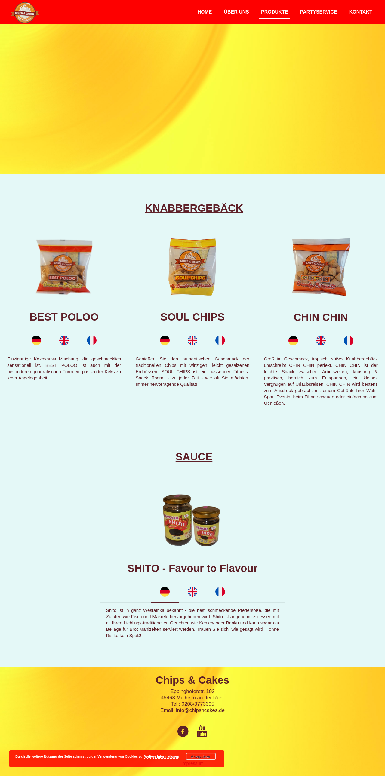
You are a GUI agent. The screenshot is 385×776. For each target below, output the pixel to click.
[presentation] (36, 341)
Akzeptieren (201, 756)
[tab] (36, 341)
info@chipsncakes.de (200, 710)
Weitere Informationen (161, 756)
